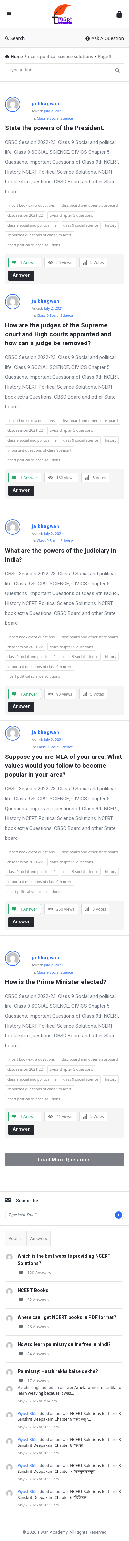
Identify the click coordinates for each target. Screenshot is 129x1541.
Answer (21, 275)
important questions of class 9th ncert (39, 235)
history (110, 225)
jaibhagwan (45, 103)
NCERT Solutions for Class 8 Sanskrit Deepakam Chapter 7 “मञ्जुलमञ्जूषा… (69, 1468)
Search (15, 38)
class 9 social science (80, 225)
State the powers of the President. (55, 128)
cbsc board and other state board (89, 205)
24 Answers (33, 1354)
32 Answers (33, 1300)
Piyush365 (27, 1413)
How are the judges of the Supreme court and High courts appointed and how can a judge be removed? (59, 334)
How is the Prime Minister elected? (55, 982)
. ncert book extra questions (31, 205)
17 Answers (33, 1381)
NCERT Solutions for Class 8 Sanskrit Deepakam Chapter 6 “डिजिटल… (69, 1494)
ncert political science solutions (33, 244)
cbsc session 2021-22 (25, 215)
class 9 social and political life (32, 225)
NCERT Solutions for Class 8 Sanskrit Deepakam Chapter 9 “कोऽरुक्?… (69, 1416)
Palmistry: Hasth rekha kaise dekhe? (58, 1371)
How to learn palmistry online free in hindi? (64, 1344)
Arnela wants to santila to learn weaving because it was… (69, 1390)
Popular (16, 1238)
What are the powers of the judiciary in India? (61, 555)
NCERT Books (33, 1290)
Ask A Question (104, 38)
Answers (38, 1238)
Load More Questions (64, 1159)
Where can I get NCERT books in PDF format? (67, 1317)
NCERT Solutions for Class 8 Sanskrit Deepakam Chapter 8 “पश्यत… (69, 1442)
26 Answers (33, 1327)
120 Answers (34, 1273)
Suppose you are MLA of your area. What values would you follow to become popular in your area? (64, 765)
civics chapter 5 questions (71, 215)
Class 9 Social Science (55, 118)
